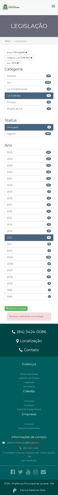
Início (7, 41)
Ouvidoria (29, 405)
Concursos (29, 401)
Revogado (17, 52)
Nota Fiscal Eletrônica (29, 428)
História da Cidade (29, 374)
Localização (29, 340)
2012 (13, 63)
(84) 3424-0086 (29, 331)
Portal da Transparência (29, 409)
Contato (29, 349)
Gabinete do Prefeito (29, 378)
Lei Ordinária (19, 57)
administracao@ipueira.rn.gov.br (25, 442)
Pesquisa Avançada (16, 308)
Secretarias (29, 386)
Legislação (29, 382)
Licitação (29, 424)
